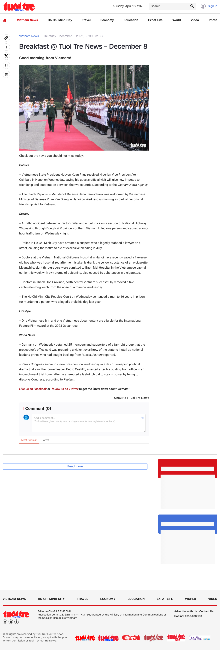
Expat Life (155, 20)
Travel (86, 20)
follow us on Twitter (64, 389)
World (176, 20)
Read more (75, 466)
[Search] (172, 6)
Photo (213, 20)
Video (195, 20)
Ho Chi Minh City (60, 20)
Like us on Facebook (33, 389)
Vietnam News (27, 20)
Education (131, 20)
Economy (107, 20)
